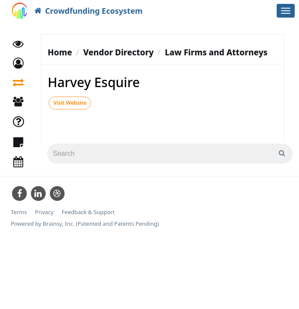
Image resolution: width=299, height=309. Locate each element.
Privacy (44, 212)
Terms (19, 212)
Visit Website (69, 102)
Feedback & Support (88, 212)
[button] (18, 63)
